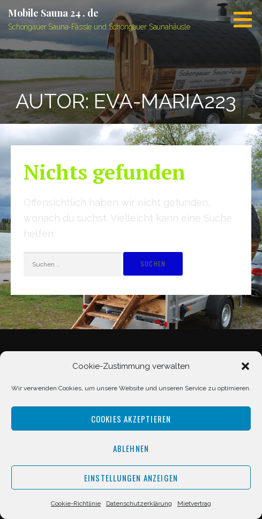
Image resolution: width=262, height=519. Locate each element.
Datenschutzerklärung (139, 503)
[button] (245, 366)
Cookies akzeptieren (131, 419)
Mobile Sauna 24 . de (53, 12)
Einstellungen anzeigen (131, 478)
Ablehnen (131, 448)
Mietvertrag (194, 503)
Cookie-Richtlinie (76, 503)
